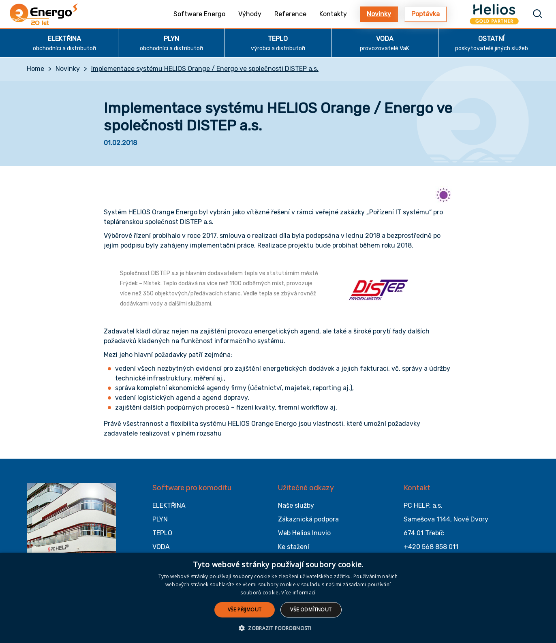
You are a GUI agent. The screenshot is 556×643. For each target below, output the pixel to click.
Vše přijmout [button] (245, 609)
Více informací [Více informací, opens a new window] (298, 592)
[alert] (278, 598)
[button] (278, 628)
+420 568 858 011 (431, 547)
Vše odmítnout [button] (310, 609)
